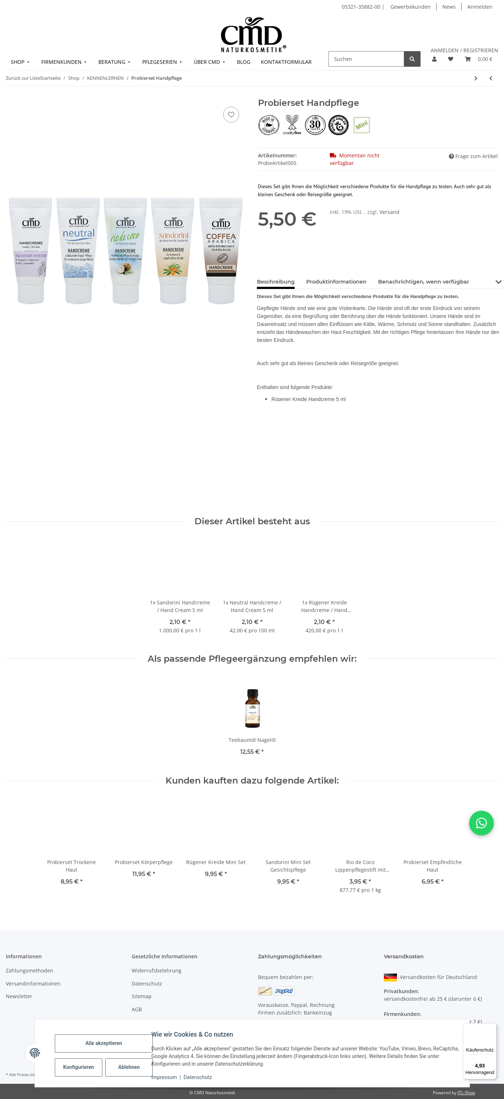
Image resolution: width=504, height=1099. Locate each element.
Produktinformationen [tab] (336, 281)
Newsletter (19, 996)
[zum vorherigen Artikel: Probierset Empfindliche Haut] (490, 78)
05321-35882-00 (362, 6)
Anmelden (479, 6)
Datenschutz (202, 1077)
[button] (434, 58)
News (449, 6)
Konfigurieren (84, 1067)
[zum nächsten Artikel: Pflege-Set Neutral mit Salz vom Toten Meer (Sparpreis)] (475, 78)
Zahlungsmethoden (29, 970)
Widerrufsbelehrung (156, 970)
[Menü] (492, 1027)
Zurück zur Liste (23, 78)
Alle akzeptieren (108, 1043)
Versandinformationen (33, 983)
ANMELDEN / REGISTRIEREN (464, 50)
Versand (389, 211)
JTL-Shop (466, 1093)
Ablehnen (133, 1067)
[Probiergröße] (362, 124)
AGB (137, 1009)
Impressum (168, 1077)
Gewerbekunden (410, 6)
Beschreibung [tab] (276, 281)
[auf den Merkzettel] (231, 115)
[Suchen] (366, 59)
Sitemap (142, 996)
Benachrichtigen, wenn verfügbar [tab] (423, 281)
